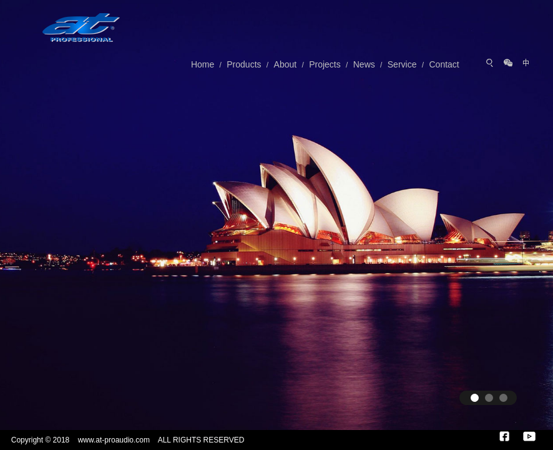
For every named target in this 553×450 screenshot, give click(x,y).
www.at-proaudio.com (114, 440)
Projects (325, 64)
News (364, 64)
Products (244, 64)
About (285, 64)
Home (202, 64)
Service (402, 64)
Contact (444, 64)
